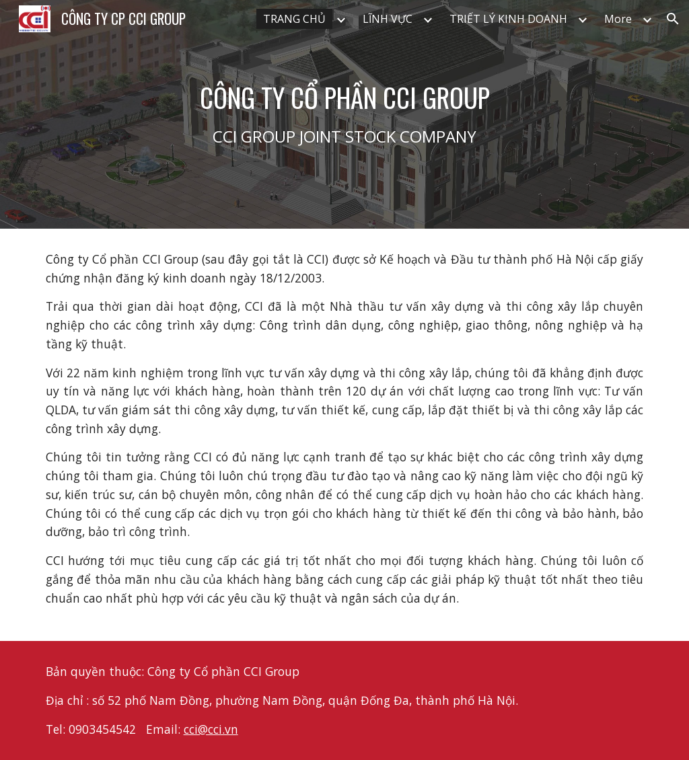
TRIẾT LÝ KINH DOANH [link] (508, 18)
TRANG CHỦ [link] (294, 18)
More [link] (618, 18)
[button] (673, 19)
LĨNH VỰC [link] (387, 18)
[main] (344, 115)
